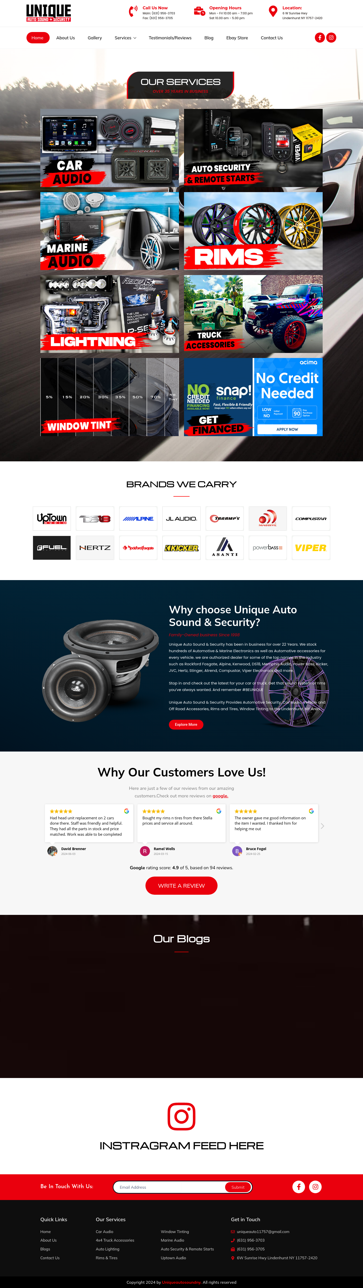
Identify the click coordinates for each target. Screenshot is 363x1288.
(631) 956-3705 (161, 18)
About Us (65, 37)
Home (37, 37)
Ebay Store (237, 37)
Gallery (95, 37)
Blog (209, 37)
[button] (322, 827)
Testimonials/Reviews (170, 37)
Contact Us (272, 37)
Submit (237, 1187)
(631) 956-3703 (163, 13)
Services (125, 37)
